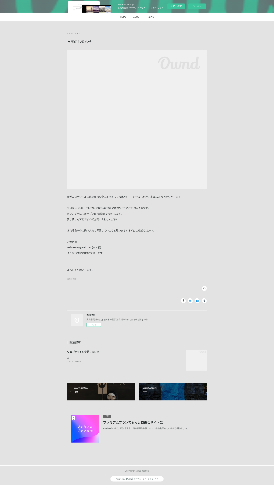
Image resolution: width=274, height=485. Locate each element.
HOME (123, 17)
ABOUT (136, 17)
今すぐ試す (176, 6)
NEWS (151, 17)
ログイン (197, 6)
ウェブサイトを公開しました (83, 351)
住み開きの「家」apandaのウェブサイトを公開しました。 (94, 358)
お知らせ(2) (71, 279)
